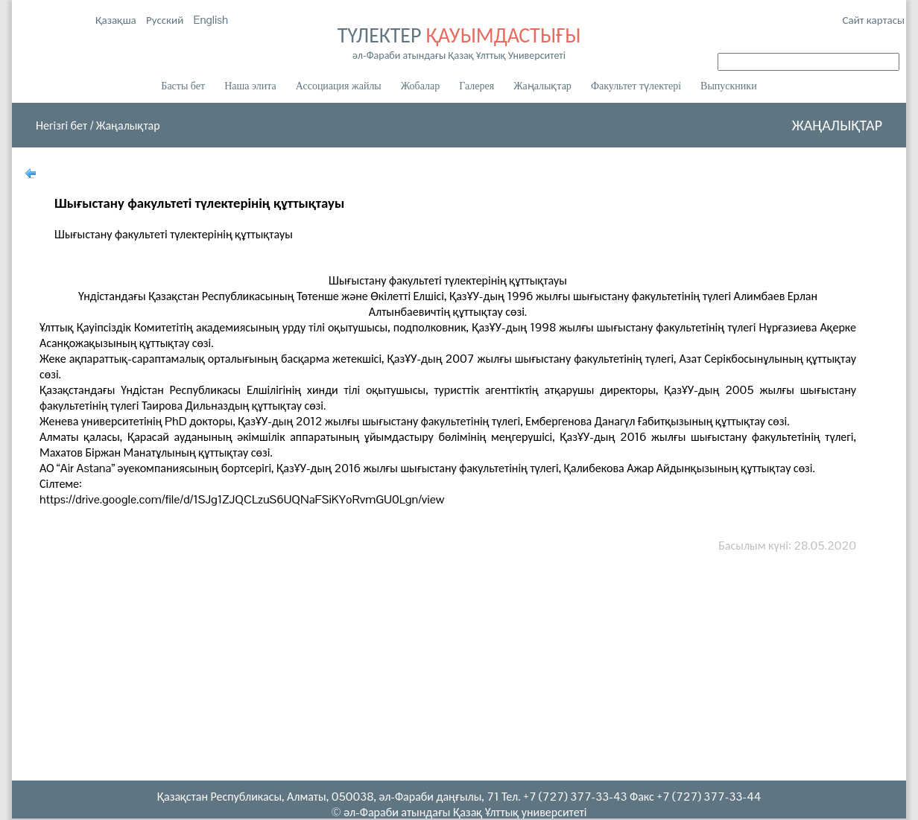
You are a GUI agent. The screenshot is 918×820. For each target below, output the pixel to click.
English (211, 20)
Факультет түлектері (636, 86)
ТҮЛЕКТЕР (459, 42)
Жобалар (420, 86)
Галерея (476, 86)
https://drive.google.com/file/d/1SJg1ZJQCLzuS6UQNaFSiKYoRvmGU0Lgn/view (241, 499)
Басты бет (183, 86)
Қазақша (117, 20)
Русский (166, 20)
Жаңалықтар (542, 86)
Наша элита (250, 86)
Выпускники (728, 86)
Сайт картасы (874, 20)
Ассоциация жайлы (339, 86)
